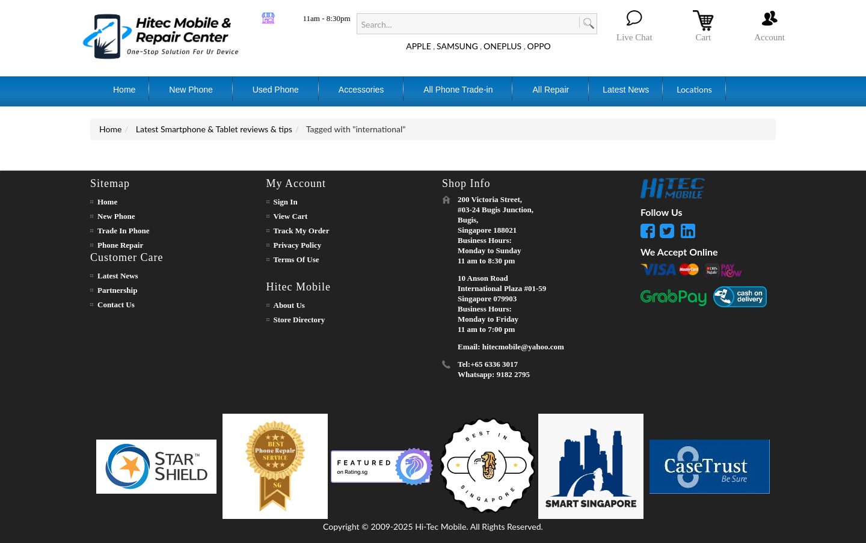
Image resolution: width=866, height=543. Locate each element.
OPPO (539, 46)
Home (110, 129)
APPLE (418, 46)
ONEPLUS (502, 46)
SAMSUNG (457, 46)
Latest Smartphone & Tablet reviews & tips (214, 129)
